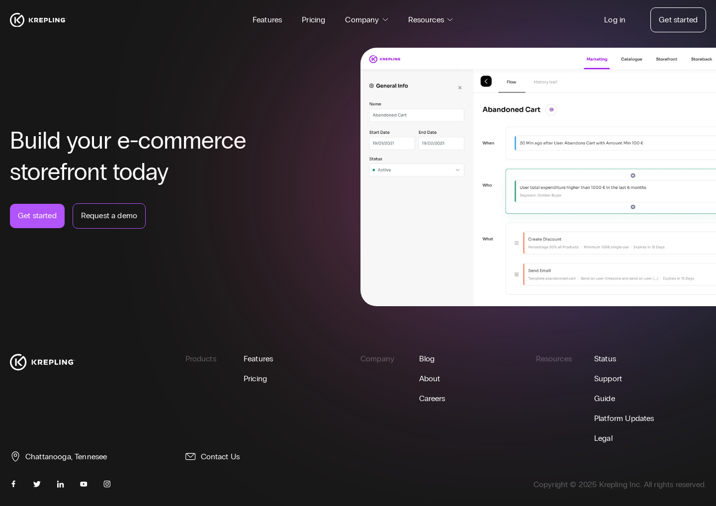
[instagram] (107, 484)
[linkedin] (60, 484)
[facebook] (13, 484)
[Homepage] (38, 20)
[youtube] (84, 484)
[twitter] (37, 484)
